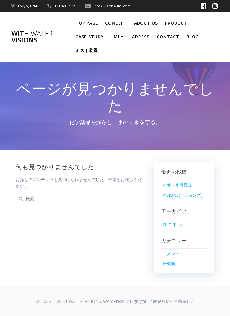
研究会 (169, 263)
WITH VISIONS (32, 37)
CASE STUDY (89, 37)
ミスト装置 (86, 50)
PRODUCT (176, 23)
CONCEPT (116, 23)
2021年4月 (173, 224)
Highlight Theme (145, 301)
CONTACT (168, 37)
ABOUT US (146, 23)
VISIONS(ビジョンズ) (182, 195)
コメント (171, 253)
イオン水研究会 (177, 185)
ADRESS (140, 37)
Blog (193, 37)
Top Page (86, 23)
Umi (115, 37)
